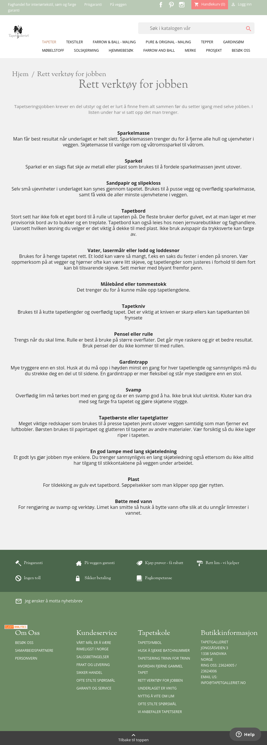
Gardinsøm (233, 42)
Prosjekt (214, 50)
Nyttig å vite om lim (156, 696)
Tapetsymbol (150, 642)
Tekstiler (74, 42)
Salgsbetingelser (92, 656)
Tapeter (49, 42)
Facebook (160, 4)
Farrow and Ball (159, 50)
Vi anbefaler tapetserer (160, 711)
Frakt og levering (93, 664)
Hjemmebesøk (121, 50)
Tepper (207, 42)
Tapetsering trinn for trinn (164, 658)
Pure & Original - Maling (168, 42)
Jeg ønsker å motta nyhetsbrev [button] (49, 601)
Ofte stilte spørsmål (95, 680)
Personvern (26, 658)
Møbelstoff (53, 50)
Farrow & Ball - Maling (114, 42)
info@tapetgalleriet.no (223, 682)
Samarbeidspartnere (34, 650)
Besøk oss (241, 50)
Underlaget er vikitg (157, 688)
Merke (190, 50)
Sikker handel (89, 672)
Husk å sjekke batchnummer (164, 650)
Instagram (181, 4)
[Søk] (196, 28)
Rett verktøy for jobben (160, 680)
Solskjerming (86, 50)
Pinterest (171, 4)
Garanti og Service (93, 688)
